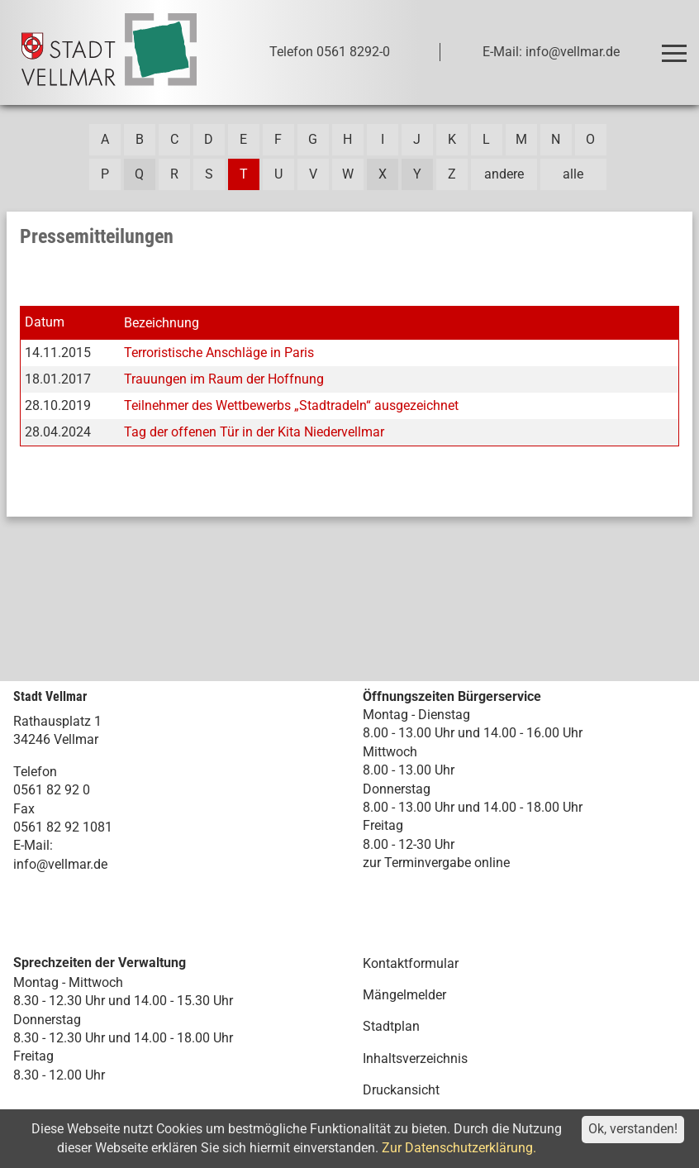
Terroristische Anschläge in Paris (219, 352)
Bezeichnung (161, 323)
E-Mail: (33, 845)
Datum (44, 322)
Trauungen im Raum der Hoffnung (224, 379)
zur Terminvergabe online (436, 862)
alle (573, 174)
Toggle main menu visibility (677, 46)
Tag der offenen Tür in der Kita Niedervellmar (254, 432)
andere (504, 174)
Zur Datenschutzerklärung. (459, 1148)
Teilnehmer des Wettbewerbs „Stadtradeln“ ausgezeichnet (291, 405)
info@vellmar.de (60, 864)
